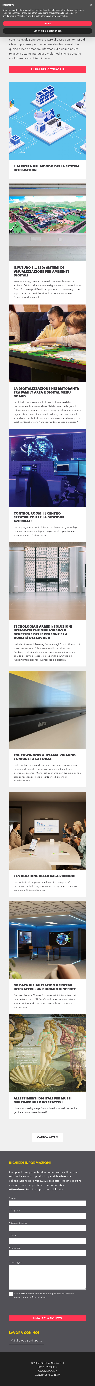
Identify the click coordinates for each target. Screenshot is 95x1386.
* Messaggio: (15, 1262)
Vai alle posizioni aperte (26, 1341)
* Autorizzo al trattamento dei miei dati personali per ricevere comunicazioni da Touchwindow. (41, 1295)
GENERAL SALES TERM (47, 1375)
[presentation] (32, 1308)
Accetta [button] (47, 23)
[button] (91, 4)
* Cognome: (15, 1210)
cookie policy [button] (70, 13)
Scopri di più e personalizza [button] (47, 31)
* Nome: (13, 1198)
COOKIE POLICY (47, 1371)
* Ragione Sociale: (18, 1223)
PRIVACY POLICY (47, 1367)
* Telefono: (14, 1248)
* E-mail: (13, 1235)
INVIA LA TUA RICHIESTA (47, 1318)
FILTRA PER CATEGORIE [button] (47, 69)
